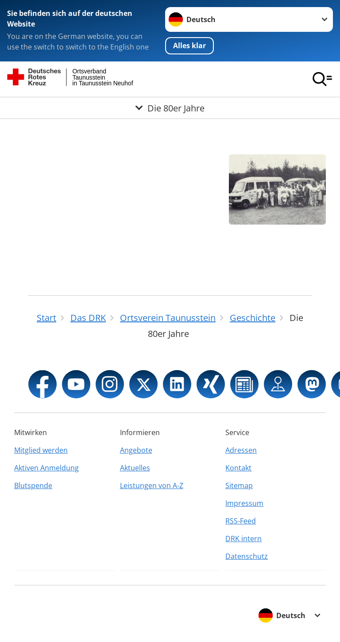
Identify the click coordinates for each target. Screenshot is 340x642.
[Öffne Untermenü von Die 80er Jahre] (170, 107)
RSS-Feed (240, 521)
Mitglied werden (41, 450)
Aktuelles (135, 468)
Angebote (136, 450)
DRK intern (243, 538)
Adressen (241, 450)
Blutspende (33, 485)
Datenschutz (246, 556)
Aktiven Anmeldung (46, 468)
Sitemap (239, 485)
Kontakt (238, 468)
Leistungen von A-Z (151, 485)
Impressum (244, 503)
